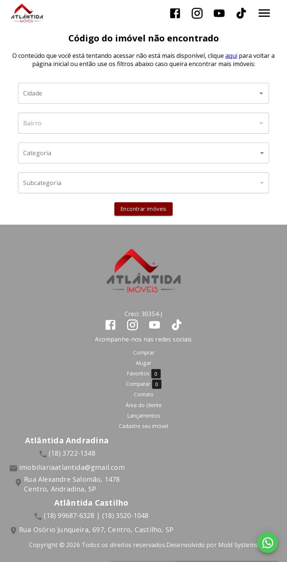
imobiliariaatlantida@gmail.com (72, 467)
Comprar (143, 352)
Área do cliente (144, 405)
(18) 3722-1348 (72, 453)
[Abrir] (261, 93)
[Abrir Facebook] (175, 13)
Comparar (143, 384)
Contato (144, 394)
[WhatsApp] (267, 542)
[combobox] (143, 93)
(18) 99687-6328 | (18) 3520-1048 (96, 515)
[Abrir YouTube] (219, 13)
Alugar (143, 362)
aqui (231, 55)
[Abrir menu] (264, 13)
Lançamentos (143, 415)
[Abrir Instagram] (197, 13)
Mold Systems (238, 545)
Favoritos (144, 373)
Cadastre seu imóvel (143, 426)
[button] (143, 153)
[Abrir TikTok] (241, 13)
